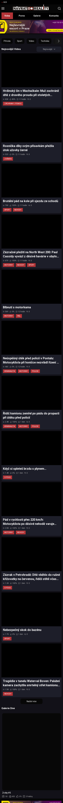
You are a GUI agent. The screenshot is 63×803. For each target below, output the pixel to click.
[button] (56, 41)
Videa (7, 16)
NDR (4, 2)
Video (31, 41)
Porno (22, 16)
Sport (19, 41)
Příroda (7, 41)
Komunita (54, 16)
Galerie (36, 16)
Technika (45, 41)
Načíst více (32, 701)
